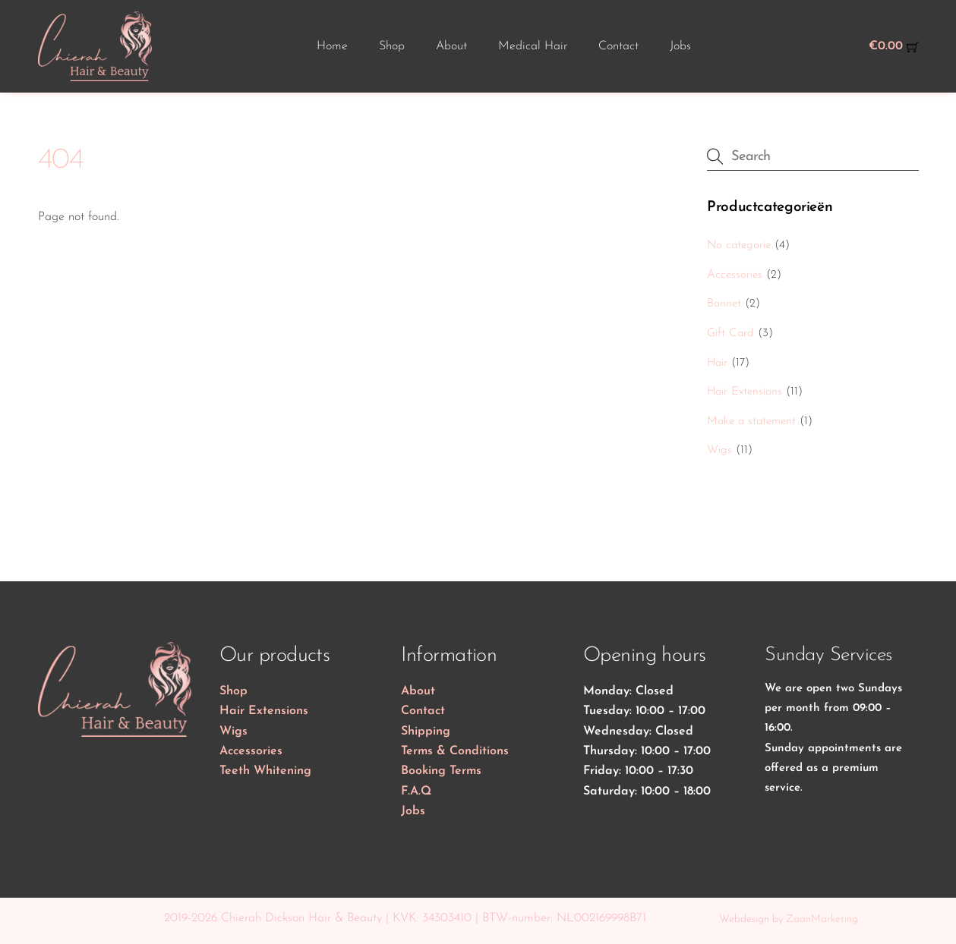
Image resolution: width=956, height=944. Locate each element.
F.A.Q (416, 791)
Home (332, 46)
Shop (392, 46)
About (451, 46)
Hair (717, 363)
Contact (618, 46)
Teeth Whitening (265, 771)
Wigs (719, 450)
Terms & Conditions (455, 751)
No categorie (739, 245)
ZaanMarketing (822, 919)
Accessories (734, 275)
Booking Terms (441, 771)
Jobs (680, 46)
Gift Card (730, 333)
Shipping (425, 731)
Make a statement (751, 421)
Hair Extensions (744, 392)
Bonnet (724, 304)
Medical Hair (532, 46)
